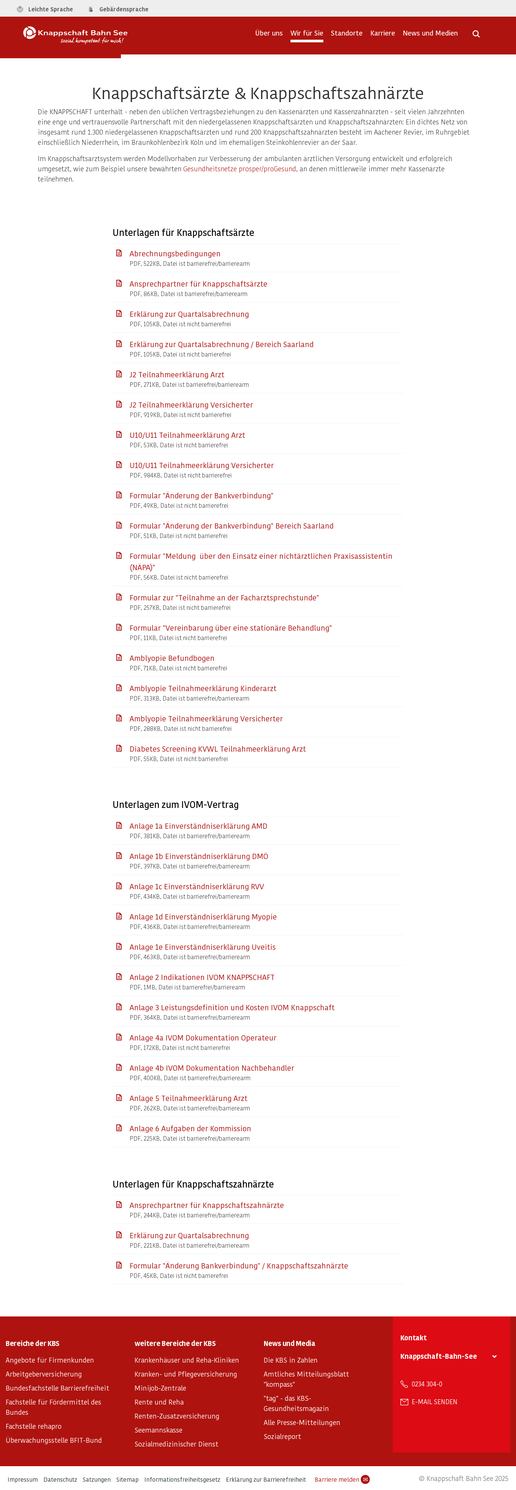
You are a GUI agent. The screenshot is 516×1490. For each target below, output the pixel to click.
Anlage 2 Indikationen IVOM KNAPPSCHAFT (202, 976)
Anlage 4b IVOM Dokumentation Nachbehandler (212, 1067)
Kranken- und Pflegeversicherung (185, 1374)
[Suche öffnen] (476, 36)
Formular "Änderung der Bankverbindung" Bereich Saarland (232, 525)
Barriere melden (342, 1479)
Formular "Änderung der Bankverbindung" (201, 495)
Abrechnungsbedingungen (175, 253)
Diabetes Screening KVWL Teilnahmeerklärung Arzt (218, 748)
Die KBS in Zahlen (291, 1360)
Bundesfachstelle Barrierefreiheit (57, 1388)
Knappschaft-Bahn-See (438, 1356)
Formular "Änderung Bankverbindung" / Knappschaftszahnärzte (239, 1265)
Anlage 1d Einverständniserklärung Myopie (203, 916)
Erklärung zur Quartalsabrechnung (189, 313)
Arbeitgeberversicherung (44, 1374)
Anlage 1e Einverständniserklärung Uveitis (203, 946)
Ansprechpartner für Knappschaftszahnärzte (207, 1204)
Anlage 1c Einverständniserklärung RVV (197, 886)
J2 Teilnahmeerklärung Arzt (177, 374)
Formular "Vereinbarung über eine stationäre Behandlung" (231, 627)
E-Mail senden (434, 1401)
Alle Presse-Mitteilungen (302, 1422)
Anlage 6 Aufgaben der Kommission (190, 1128)
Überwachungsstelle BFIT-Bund (54, 1440)
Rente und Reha (159, 1402)
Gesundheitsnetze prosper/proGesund (239, 168)
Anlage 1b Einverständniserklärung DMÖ (199, 856)
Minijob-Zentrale (160, 1388)
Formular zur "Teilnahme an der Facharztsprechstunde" (224, 597)
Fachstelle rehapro (34, 1426)
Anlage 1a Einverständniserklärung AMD (198, 825)
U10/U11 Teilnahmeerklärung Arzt (187, 434)
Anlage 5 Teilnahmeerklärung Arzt (188, 1097)
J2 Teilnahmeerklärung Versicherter (191, 404)
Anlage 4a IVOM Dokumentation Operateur (203, 1037)
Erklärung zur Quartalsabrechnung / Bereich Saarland (222, 344)
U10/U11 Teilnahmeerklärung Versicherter (202, 465)
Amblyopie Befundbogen (172, 657)
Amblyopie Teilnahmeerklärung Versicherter (206, 718)
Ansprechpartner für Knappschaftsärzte (198, 283)
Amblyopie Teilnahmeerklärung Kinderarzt (203, 688)
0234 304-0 (427, 1384)
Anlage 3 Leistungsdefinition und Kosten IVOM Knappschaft (232, 1007)
